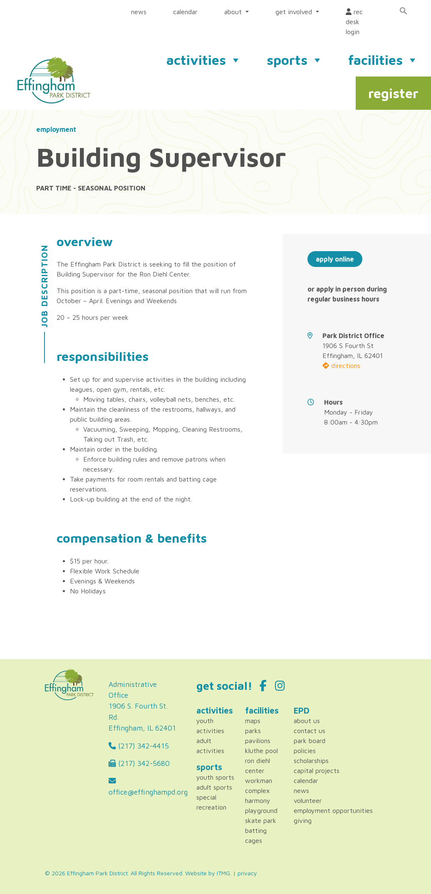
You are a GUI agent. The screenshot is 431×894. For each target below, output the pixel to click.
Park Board (309, 740)
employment (56, 129)
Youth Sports (215, 777)
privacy (247, 873)
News (301, 790)
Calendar (306, 780)
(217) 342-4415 (139, 745)
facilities (383, 60)
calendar (185, 11)
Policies (305, 750)
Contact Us (309, 730)
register (393, 93)
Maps (252, 720)
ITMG (223, 873)
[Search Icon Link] (403, 10)
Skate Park (260, 820)
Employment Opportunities (333, 810)
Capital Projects (316, 770)
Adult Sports (214, 787)
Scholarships (311, 760)
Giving (303, 820)
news (138, 11)
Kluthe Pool (261, 750)
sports (295, 60)
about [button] (234, 11)
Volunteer (308, 800)
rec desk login (354, 21)
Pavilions (257, 740)
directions (341, 365)
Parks (253, 730)
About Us (307, 720)
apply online (335, 259)
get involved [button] (294, 11)
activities (204, 60)
